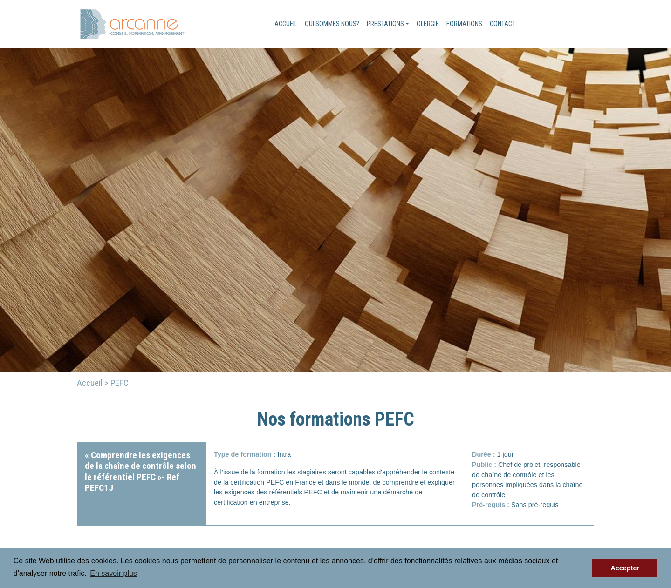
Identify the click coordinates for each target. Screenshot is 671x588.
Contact (502, 24)
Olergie (428, 24)
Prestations (385, 24)
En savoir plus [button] (113, 573)
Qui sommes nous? (332, 24)
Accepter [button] (624, 568)
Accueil (285, 24)
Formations (464, 24)
